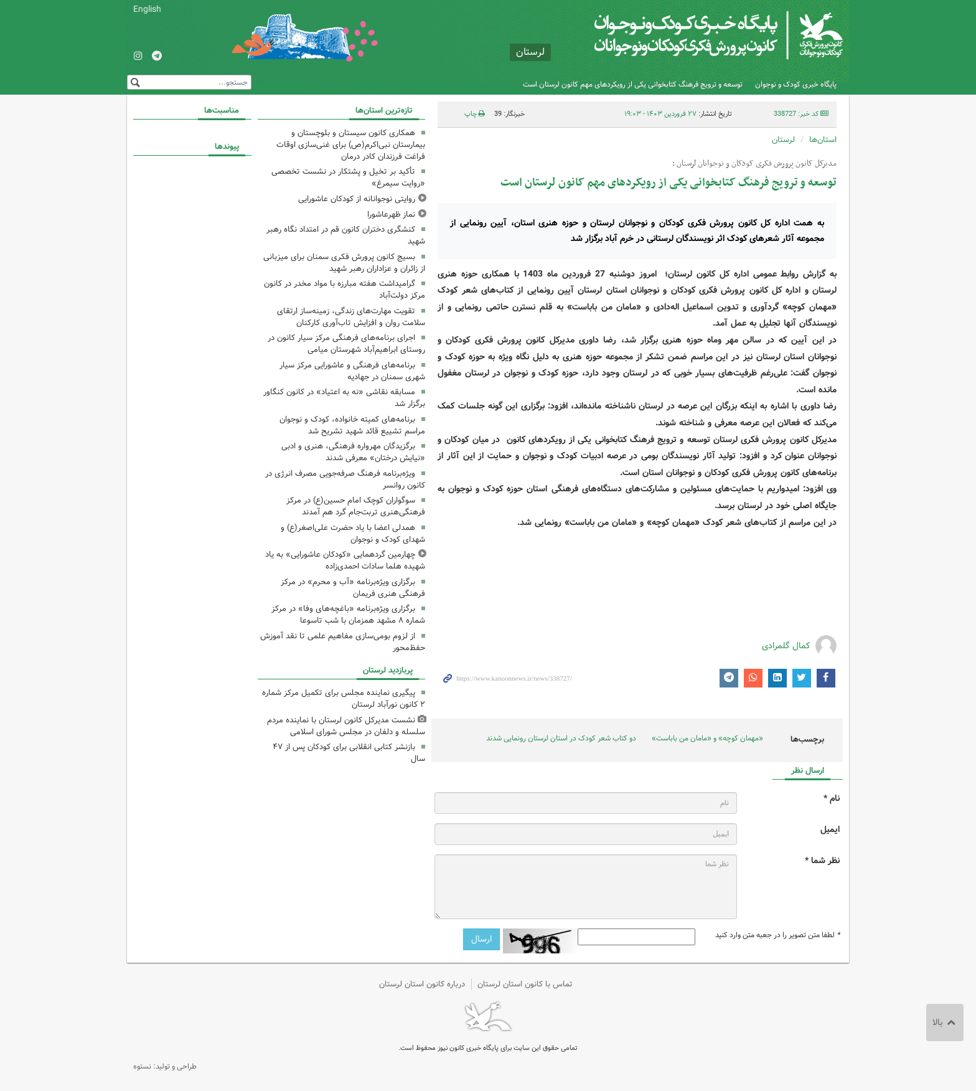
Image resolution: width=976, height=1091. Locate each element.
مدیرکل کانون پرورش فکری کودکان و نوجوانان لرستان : (754, 163)
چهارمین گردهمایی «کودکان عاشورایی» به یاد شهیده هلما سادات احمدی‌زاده (345, 560)
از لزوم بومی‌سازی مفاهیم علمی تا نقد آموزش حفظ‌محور (342, 642)
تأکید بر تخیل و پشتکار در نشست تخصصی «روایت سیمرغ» (348, 177)
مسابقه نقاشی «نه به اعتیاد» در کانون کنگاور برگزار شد (344, 398)
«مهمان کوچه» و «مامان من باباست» (707, 738)
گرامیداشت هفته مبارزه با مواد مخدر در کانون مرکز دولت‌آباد (344, 289)
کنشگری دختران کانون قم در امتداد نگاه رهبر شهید (345, 235)
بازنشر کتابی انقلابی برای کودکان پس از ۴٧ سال (349, 753)
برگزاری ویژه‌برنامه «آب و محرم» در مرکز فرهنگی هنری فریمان (353, 588)
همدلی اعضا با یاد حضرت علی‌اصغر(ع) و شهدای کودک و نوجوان (353, 534)
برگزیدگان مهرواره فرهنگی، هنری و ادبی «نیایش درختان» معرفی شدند (353, 452)
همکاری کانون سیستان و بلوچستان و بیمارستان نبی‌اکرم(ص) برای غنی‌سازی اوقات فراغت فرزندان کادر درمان (350, 145)
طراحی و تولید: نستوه (165, 1066)
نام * (832, 798)
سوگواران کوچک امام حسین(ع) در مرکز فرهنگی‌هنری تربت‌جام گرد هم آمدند (355, 506)
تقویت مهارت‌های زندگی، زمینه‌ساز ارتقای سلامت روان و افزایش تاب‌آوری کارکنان (351, 317)
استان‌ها (823, 139)
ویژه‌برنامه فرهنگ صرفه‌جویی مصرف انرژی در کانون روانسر (345, 479)
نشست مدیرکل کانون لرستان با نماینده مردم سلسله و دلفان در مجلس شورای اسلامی (346, 726)
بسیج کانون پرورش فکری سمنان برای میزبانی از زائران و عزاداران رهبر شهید (344, 263)
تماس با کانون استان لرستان (525, 984)
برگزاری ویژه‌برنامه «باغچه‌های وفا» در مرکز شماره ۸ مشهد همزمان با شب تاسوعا (348, 614)
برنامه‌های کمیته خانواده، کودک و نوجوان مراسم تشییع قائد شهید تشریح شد (352, 425)
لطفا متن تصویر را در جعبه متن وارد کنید (777, 935)
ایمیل (830, 829)
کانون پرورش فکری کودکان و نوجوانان (697, 37)
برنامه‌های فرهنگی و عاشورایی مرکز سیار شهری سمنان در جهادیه (352, 371)
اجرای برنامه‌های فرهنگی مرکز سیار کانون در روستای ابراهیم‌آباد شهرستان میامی (346, 344)
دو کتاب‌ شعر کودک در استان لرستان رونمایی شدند (561, 738)
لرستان (783, 139)
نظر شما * (822, 860)
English (147, 9)
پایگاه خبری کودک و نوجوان (796, 84)
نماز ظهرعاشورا (391, 214)
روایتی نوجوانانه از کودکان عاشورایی (356, 199)
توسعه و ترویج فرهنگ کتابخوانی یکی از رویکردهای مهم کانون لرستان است (633, 84)
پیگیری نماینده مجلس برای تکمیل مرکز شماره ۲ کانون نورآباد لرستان (343, 699)
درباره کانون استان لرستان (422, 984)
